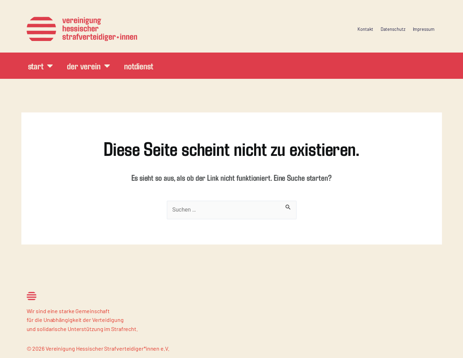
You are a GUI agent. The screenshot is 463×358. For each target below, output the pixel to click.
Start (40, 65)
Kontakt (365, 29)
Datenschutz (393, 29)
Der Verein (88, 65)
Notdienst (138, 65)
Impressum (424, 29)
